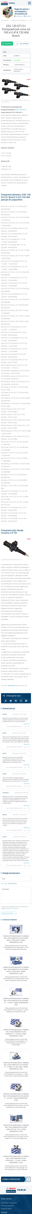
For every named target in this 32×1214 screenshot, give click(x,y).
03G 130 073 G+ (21, 110)
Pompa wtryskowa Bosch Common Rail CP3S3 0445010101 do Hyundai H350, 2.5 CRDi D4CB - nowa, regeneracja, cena (16, 970)
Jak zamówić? (22, 43)
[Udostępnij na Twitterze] (10, 700)
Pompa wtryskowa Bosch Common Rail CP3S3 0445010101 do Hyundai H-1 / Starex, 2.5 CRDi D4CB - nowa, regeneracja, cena (16, 1066)
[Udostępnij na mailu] (26, 700)
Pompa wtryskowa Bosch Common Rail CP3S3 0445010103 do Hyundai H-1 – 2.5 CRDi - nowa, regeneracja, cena (16, 1002)
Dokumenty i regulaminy (9, 1203)
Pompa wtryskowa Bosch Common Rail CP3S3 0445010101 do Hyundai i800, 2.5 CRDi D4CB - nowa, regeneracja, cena (16, 939)
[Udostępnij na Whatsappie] (21, 700)
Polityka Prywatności (7, 1206)
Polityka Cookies (6, 1209)
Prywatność (9, 908)
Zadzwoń (7, 43)
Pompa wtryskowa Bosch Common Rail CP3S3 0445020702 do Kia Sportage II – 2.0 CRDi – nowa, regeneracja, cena (16, 1159)
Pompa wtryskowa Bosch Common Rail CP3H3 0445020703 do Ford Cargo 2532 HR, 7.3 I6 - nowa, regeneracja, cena (16, 1128)
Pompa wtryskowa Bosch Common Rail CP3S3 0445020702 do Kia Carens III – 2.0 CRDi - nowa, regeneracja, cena (16, 1097)
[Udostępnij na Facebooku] (5, 700)
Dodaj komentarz (8, 913)
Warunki (15, 908)
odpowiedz (26, 724)
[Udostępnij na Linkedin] (16, 700)
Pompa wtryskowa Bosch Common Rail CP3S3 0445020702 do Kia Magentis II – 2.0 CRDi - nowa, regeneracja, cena (16, 1033)
